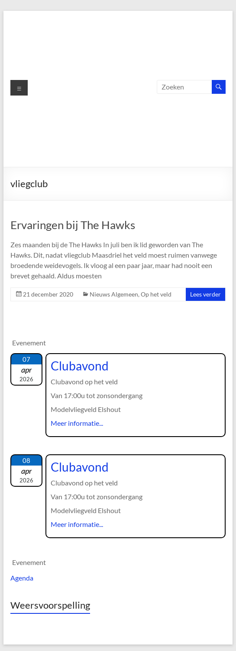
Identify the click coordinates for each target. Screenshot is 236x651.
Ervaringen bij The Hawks (72, 225)
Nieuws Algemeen (114, 294)
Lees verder (205, 294)
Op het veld (156, 294)
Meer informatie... (77, 423)
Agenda (21, 578)
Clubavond (80, 365)
